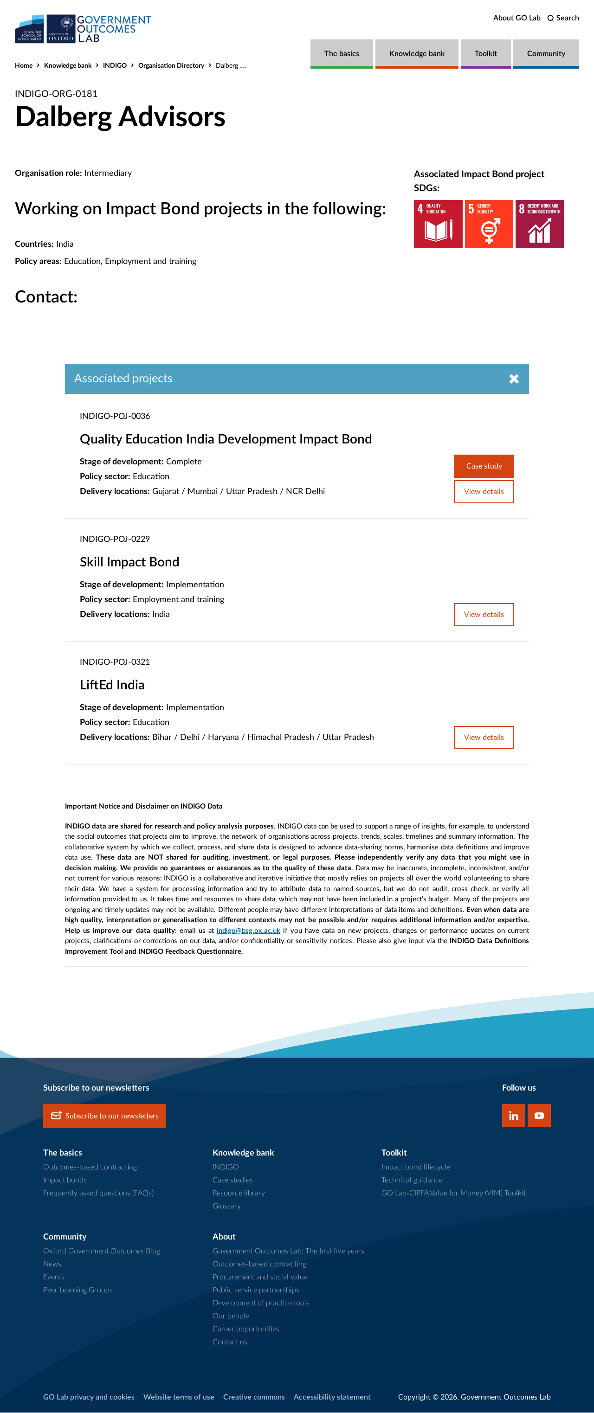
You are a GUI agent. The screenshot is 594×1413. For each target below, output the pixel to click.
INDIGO (115, 66)
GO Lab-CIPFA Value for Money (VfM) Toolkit (453, 1193)
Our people (231, 1316)
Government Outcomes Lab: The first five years (288, 1251)
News (52, 1264)
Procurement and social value (260, 1277)
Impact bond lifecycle (415, 1167)
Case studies (233, 1180)
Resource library (239, 1193)
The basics (341, 54)
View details (484, 492)
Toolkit (486, 54)
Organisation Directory (171, 66)
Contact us (230, 1342)
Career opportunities (246, 1329)
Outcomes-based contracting (90, 1167)
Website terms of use (178, 1397)
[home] (84, 29)
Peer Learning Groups (78, 1290)
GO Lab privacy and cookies (89, 1397)
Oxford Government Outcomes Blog (101, 1251)
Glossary (227, 1206)
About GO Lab (517, 18)
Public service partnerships (256, 1290)
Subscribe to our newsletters (104, 1116)
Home (23, 66)
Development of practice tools (261, 1303)
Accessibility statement (332, 1397)
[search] (563, 18)
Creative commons (254, 1397)
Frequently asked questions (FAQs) (98, 1193)
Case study (484, 466)
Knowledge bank (417, 54)
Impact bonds (65, 1180)
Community (546, 54)
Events (54, 1277)
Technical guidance (412, 1180)
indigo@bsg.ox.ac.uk (248, 930)
